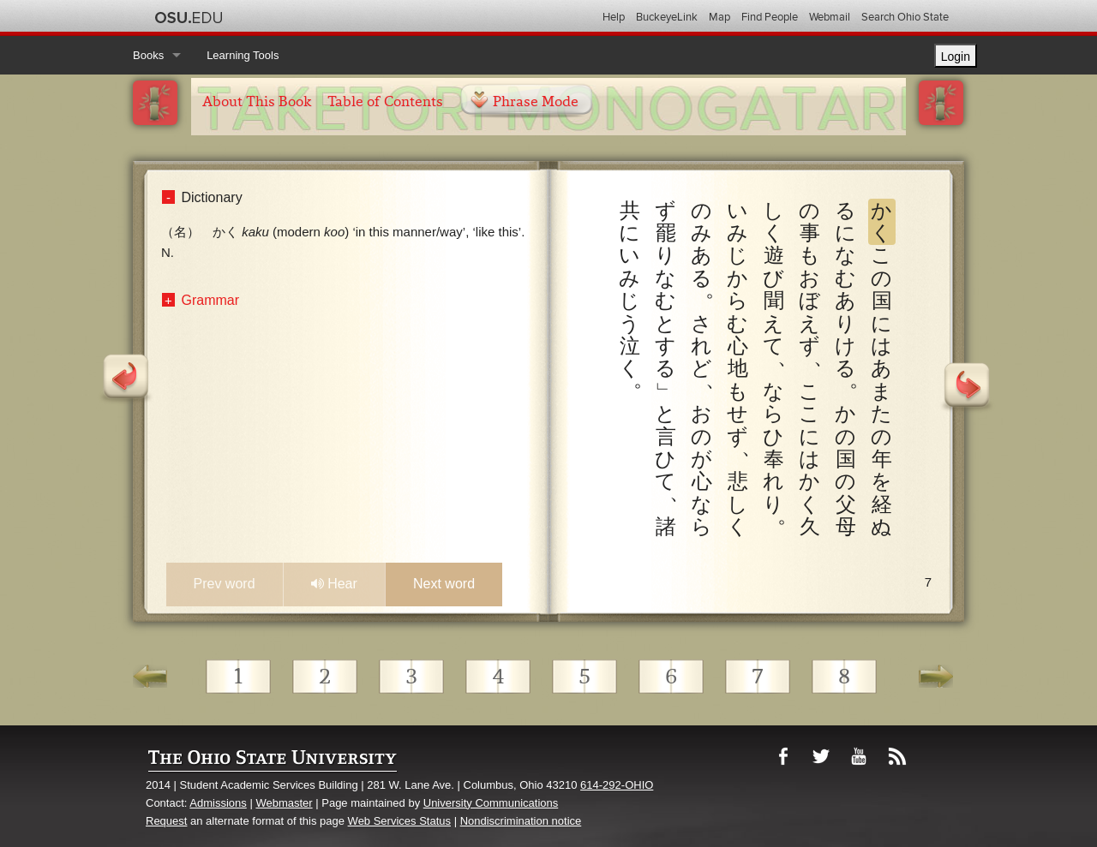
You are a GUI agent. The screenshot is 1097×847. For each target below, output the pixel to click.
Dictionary (212, 197)
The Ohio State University (188, 18)
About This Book (256, 101)
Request (166, 820)
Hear (334, 583)
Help (613, 17)
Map (719, 17)
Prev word (224, 583)
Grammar (211, 300)
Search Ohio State (905, 17)
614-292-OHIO (616, 784)
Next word (444, 583)
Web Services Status (399, 820)
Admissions (217, 802)
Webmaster (283, 802)
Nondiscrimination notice (521, 820)
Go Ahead (936, 682)
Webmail (829, 17)
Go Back (150, 682)
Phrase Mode (535, 101)
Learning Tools (243, 55)
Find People (769, 17)
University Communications (491, 802)
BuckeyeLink (667, 17)
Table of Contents (385, 101)
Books (148, 55)
